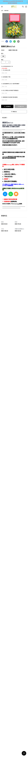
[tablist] (14, 118)
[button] (7, 41)
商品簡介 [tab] (4, 117)
